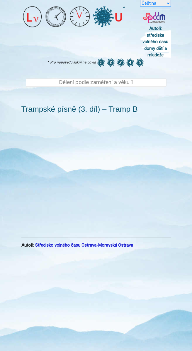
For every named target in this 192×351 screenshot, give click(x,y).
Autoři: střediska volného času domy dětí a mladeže (155, 42)
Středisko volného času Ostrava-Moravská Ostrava (84, 245)
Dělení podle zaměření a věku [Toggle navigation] (96, 82)
